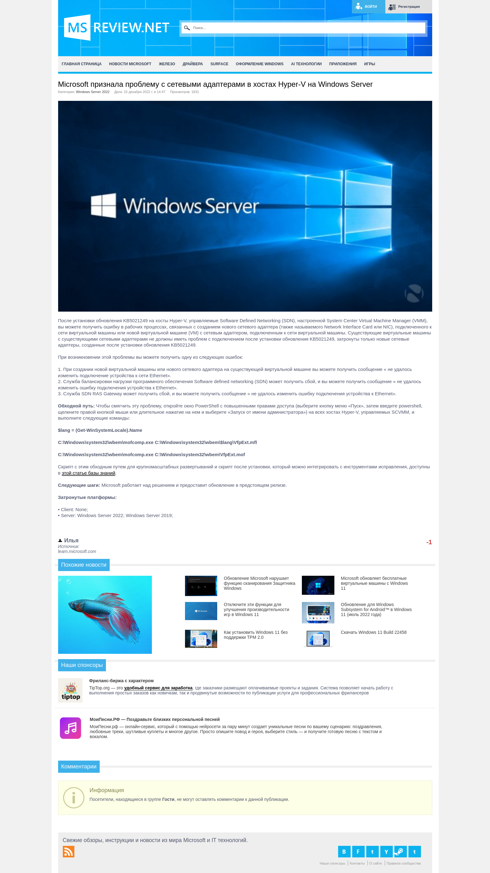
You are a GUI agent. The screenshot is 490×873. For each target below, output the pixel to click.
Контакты (357, 863)
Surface (219, 64)
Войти (371, 6)
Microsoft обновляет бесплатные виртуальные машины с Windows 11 (374, 583)
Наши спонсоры (332, 863)
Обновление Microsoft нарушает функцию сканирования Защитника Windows (259, 583)
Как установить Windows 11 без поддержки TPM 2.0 (256, 635)
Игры (369, 64)
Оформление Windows (259, 64)
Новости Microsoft (130, 64)
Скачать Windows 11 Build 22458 (374, 632)
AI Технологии (306, 64)
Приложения (343, 64)
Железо (167, 64)
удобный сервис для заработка (158, 687)
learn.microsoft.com (77, 551)
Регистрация (409, 6)
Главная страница (82, 64)
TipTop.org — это (106, 687)
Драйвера (192, 64)
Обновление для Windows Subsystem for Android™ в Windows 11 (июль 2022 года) (376, 609)
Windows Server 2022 (93, 92)
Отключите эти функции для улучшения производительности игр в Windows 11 (256, 609)
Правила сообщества (404, 863)
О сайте (375, 863)
